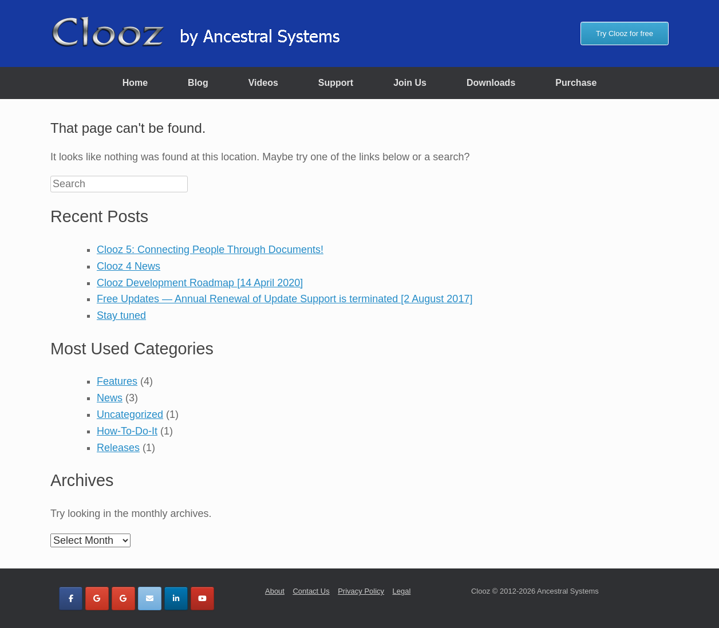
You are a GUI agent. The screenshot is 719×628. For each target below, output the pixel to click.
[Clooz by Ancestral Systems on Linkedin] (176, 598)
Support (335, 83)
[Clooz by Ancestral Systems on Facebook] (70, 598)
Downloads (491, 83)
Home (135, 83)
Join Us (409, 83)
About (275, 591)
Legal (402, 591)
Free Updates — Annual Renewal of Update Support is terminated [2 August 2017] (284, 299)
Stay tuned (121, 315)
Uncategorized (130, 414)
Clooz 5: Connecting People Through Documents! (210, 249)
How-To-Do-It (127, 431)
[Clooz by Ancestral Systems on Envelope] (149, 598)
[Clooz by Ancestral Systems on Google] (97, 598)
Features (117, 381)
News (110, 398)
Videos (263, 83)
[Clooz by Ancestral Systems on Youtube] (202, 598)
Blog (198, 83)
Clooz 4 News (128, 266)
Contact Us (311, 591)
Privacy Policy (361, 591)
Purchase (575, 83)
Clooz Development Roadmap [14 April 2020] (200, 283)
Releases (118, 447)
